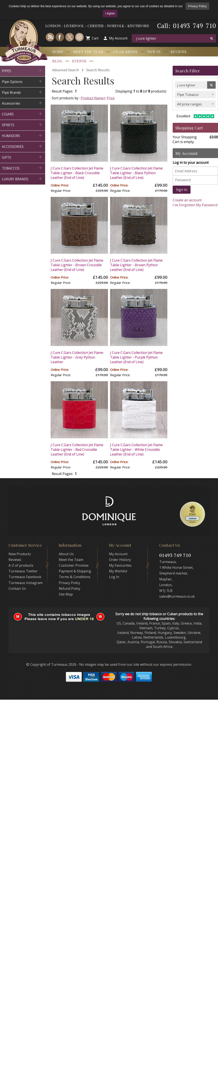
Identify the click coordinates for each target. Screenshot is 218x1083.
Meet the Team (88, 51)
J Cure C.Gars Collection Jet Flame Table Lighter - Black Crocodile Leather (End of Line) (77, 173)
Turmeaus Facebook (25, 576)
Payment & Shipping (75, 571)
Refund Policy (69, 588)
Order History (120, 559)
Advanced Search (65, 70)
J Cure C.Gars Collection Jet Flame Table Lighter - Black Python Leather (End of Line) (136, 173)
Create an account (187, 200)
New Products (20, 554)
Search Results (98, 70)
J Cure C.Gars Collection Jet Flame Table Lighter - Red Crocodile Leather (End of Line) (77, 450)
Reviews (179, 51)
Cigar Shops (125, 51)
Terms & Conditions (74, 576)
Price (111, 98)
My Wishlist (118, 571)
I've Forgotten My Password (195, 205)
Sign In (181, 189)
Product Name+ (93, 98)
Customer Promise (74, 565)
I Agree (110, 13)
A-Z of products (21, 565)
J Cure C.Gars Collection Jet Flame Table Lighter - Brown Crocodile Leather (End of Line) (77, 265)
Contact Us (17, 588)
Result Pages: (62, 473)
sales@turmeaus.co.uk (177, 596)
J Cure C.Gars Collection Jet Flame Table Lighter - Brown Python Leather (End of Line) (136, 265)
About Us (66, 554)
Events (79, 61)
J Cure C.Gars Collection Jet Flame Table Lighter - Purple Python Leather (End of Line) (136, 357)
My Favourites (120, 565)
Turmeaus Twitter (23, 571)
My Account (118, 38)
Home (57, 51)
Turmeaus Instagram (26, 582)
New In (154, 51)
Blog (57, 61)
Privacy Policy (197, 6)
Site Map (66, 594)
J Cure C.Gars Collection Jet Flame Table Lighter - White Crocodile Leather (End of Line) (136, 450)
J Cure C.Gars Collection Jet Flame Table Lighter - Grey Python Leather (77, 357)
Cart (95, 38)
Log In (114, 576)
